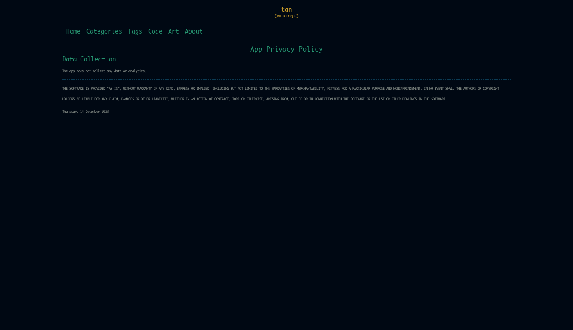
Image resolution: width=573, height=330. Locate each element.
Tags (135, 32)
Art (173, 32)
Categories (104, 32)
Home (73, 32)
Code (155, 32)
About (194, 32)
